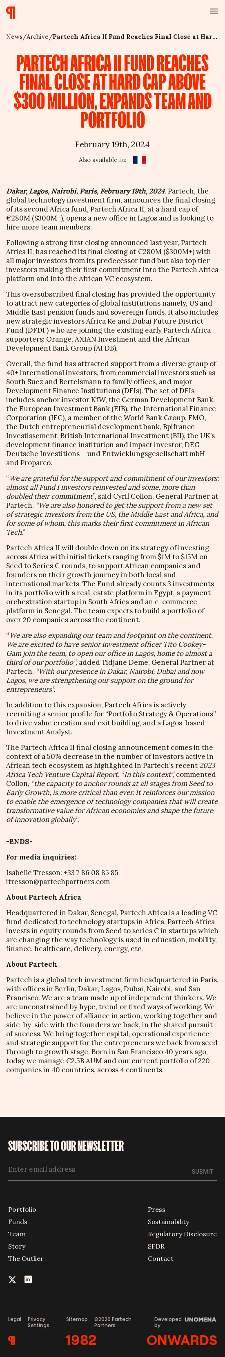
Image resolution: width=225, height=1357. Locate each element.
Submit (203, 1171)
